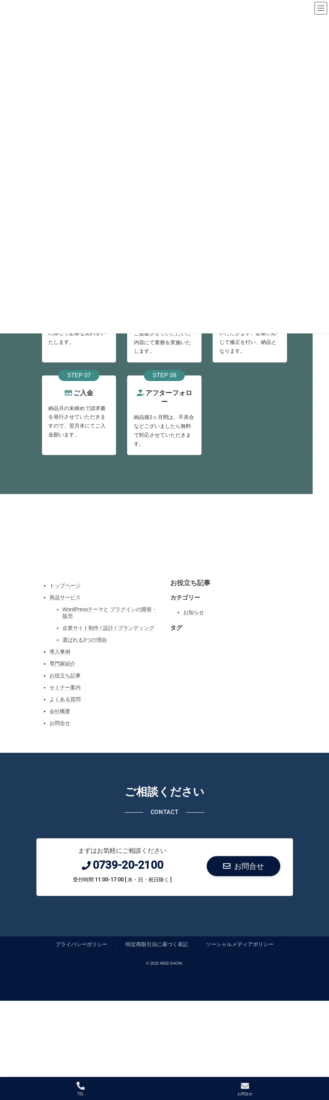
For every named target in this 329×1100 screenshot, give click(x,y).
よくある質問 (65, 699)
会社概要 (59, 711)
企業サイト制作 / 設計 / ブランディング (108, 628)
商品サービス (65, 597)
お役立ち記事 (65, 675)
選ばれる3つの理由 (84, 640)
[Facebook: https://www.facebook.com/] (173, 553)
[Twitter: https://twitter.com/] (153, 553)
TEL (81, 1089)
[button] (244, 866)
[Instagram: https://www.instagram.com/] (134, 553)
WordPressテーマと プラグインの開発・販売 (109, 612)
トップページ (65, 585)
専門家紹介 (62, 664)
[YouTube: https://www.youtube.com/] (192, 553)
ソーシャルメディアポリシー (240, 944)
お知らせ (193, 612)
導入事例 (59, 652)
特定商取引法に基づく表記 (157, 944)
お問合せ (59, 723)
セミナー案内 (65, 687)
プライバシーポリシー (81, 944)
